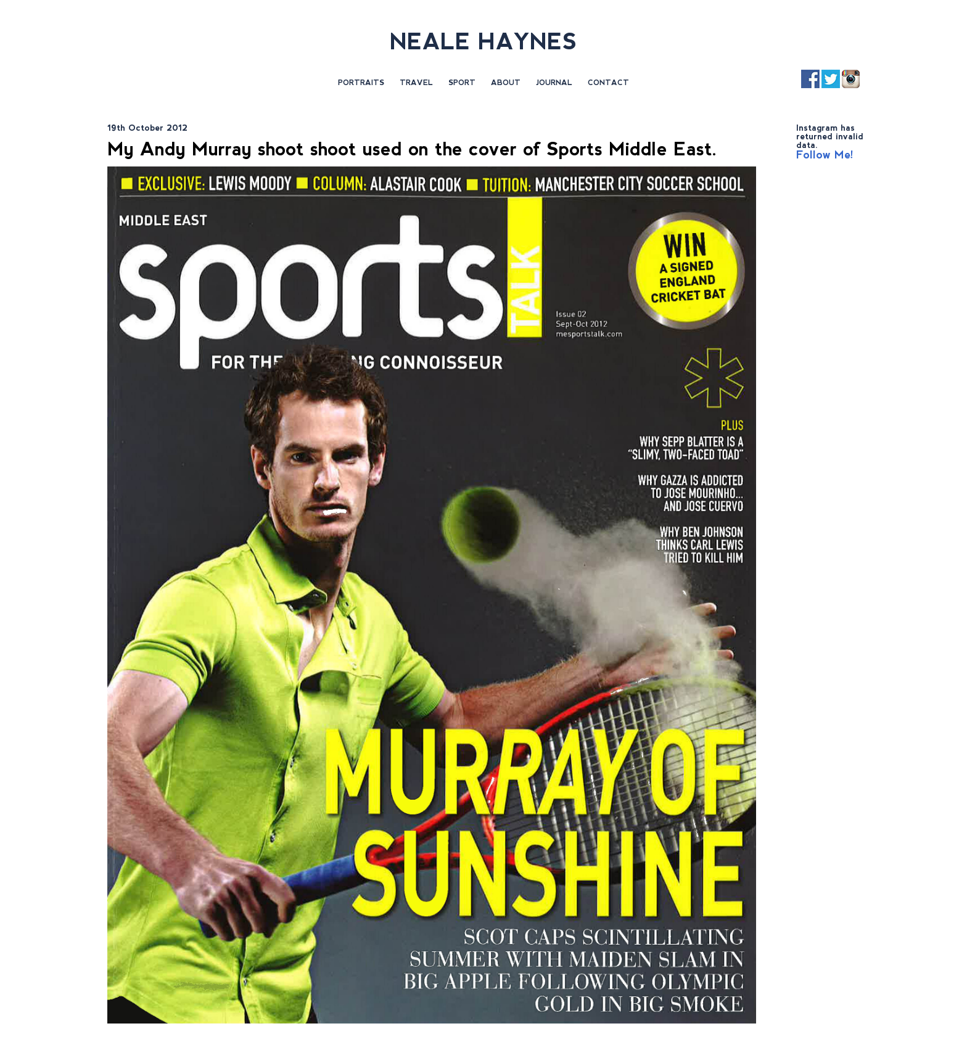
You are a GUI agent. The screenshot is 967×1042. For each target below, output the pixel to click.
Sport (461, 82)
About (506, 82)
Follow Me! (825, 155)
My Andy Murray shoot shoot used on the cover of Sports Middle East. (412, 149)
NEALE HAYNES (483, 41)
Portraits (361, 82)
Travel (416, 82)
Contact (608, 82)
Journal (554, 82)
